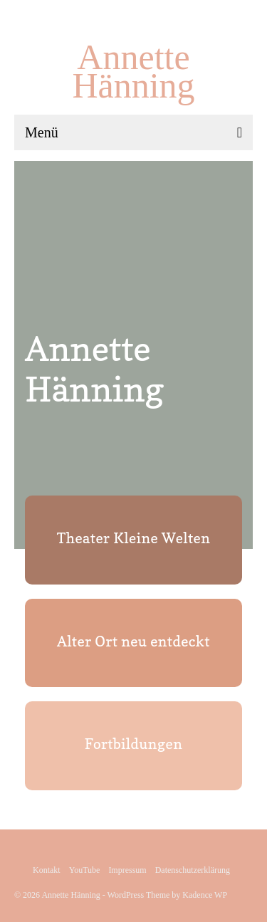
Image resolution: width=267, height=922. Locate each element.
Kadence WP (204, 895)
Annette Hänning (133, 71)
